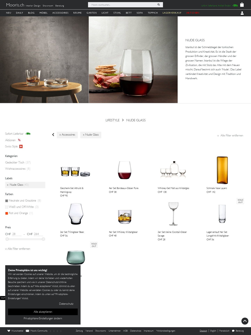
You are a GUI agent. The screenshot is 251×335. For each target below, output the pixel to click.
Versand (89, 331)
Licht (105, 12)
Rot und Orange (21, 213)
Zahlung (79, 331)
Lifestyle (112, 120)
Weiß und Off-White (24, 207)
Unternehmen (115, 331)
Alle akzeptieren (43, 312)
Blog (31, 12)
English (213, 331)
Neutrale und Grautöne (25, 200)
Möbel (44, 12)
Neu (8, 12)
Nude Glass (136, 120)
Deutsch (203, 331)
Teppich (153, 12)
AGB (125, 331)
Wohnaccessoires (18, 169)
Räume (77, 12)
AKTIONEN (192, 12)
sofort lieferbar (18, 134)
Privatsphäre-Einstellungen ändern (43, 318)
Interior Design (33, 6)
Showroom (48, 6)
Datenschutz (135, 331)
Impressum (149, 331)
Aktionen (13, 140)
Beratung (59, 6)
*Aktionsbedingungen (165, 331)
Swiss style (13, 146)
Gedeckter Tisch (18, 162)
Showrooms (100, 331)
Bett (129, 12)
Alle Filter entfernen (230, 135)
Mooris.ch (15, 5)
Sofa (140, 12)
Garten (92, 12)
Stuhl (117, 12)
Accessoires (60, 12)
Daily (19, 12)
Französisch (224, 331)
